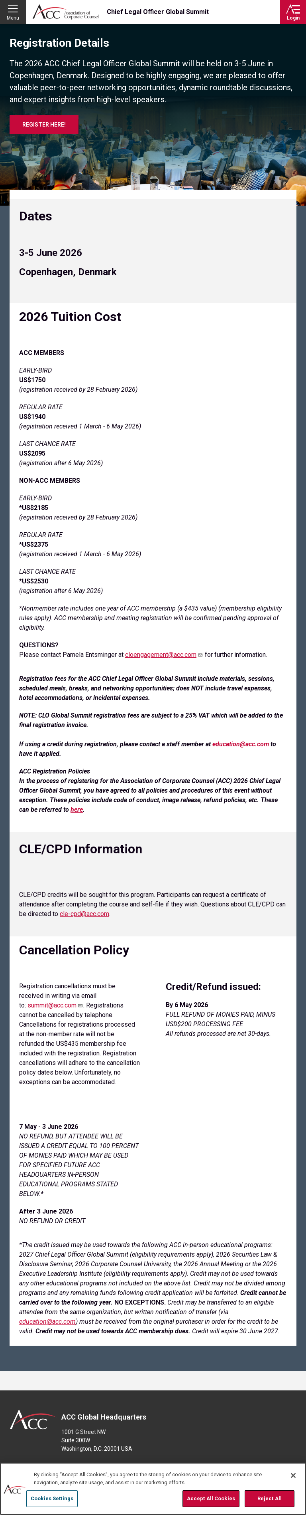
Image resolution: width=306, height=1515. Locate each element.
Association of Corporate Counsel (65, 12)
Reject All (269, 1498)
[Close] (293, 1475)
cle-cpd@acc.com (84, 914)
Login (293, 18)
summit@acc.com (55, 1005)
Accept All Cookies (211, 1498)
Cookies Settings (52, 1498)
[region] (153, 1489)
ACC (33, 1420)
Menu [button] (13, 18)
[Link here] (77, 809)
